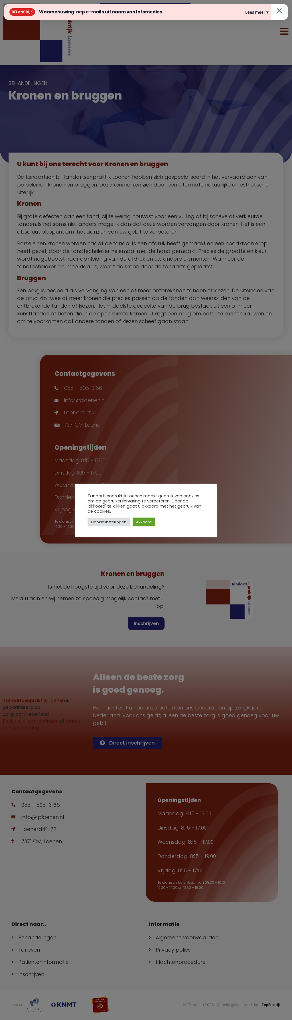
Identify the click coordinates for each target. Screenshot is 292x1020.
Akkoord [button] (144, 522)
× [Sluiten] (279, 11)
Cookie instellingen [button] (108, 522)
